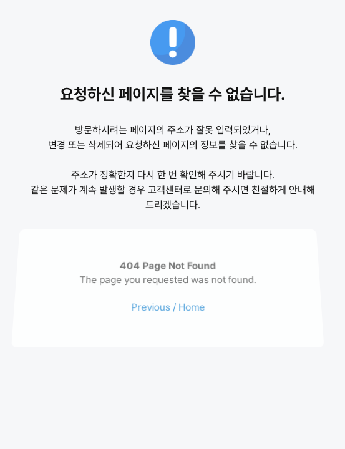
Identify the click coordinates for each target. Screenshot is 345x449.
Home (191, 306)
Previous (150, 306)
